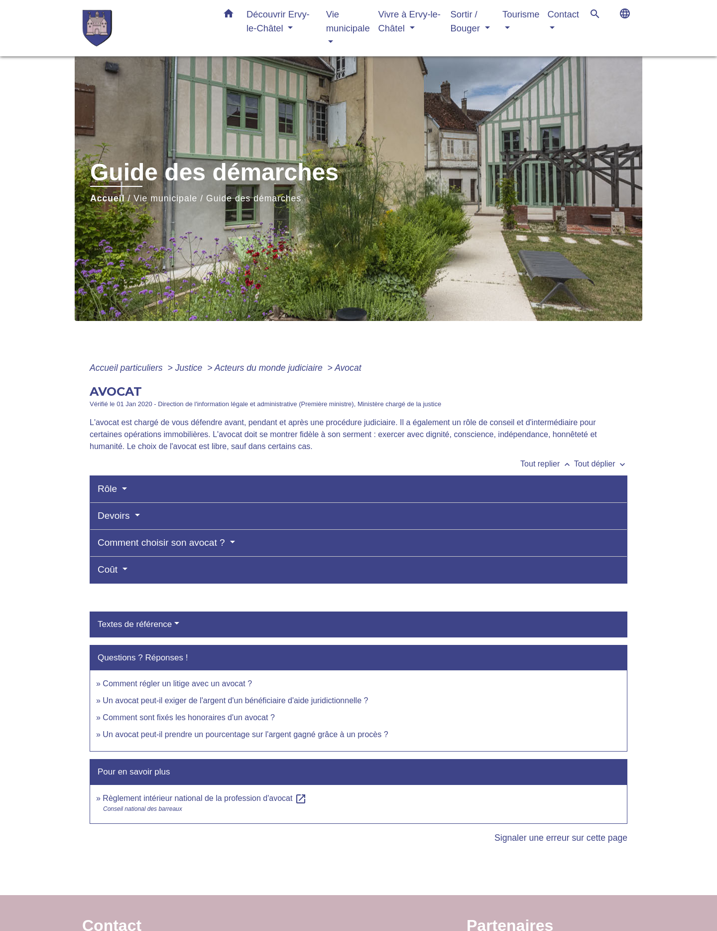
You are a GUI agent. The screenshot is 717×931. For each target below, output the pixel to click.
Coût (109, 569)
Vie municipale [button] (348, 21)
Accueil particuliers (127, 368)
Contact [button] (563, 14)
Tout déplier (600, 464)
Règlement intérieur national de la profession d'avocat (205, 798)
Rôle (109, 488)
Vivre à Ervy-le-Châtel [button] (409, 21)
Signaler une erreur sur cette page (560, 838)
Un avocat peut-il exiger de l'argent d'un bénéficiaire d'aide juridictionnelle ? (235, 700)
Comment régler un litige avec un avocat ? (177, 683)
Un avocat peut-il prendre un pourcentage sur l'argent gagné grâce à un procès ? (245, 734)
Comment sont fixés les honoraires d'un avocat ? (188, 717)
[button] (228, 15)
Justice (190, 368)
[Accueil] (144, 28)
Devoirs (115, 515)
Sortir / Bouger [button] (466, 21)
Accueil (107, 198)
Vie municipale (165, 198)
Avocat (348, 368)
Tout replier (547, 464)
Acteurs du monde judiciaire (270, 368)
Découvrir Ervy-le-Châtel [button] (278, 21)
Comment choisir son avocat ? (163, 542)
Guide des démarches (253, 198)
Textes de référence (135, 624)
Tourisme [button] (521, 14)
